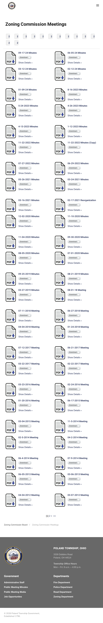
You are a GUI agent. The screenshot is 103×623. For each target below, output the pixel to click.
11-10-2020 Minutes (78, 216)
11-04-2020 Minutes (28, 237)
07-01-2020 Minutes (78, 253)
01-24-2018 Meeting (78, 327)
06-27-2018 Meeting (78, 311)
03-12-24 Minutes (27, 69)
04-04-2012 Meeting (29, 495)
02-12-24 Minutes (77, 69)
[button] (97, 5)
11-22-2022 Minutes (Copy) (82, 142)
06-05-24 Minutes (77, 53)
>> (54, 516)
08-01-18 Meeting (77, 290)
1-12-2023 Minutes (77, 126)
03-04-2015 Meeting (29, 421)
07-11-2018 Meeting (29, 311)
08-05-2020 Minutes (28, 253)
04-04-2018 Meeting (29, 327)
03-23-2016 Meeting (29, 384)
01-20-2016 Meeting (29, 400)
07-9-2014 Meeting (77, 458)
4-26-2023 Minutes (77, 105)
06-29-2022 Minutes (78, 163)
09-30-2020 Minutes (78, 237)
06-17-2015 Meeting (78, 400)
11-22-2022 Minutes (28, 142)
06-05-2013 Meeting (29, 474)
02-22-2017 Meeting (78, 363)
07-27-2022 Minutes (28, 163)
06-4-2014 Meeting (28, 458)
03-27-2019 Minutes (28, 290)
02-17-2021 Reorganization (82, 200)
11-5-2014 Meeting (77, 421)
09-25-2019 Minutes (28, 274)
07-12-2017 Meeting (29, 347)
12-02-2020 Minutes (28, 216)
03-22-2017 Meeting (29, 363)
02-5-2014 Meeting (28, 437)
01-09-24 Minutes (27, 89)
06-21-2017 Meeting (78, 347)
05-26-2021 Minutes (28, 179)
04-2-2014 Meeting (77, 437)
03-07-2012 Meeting (78, 495)
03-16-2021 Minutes (28, 200)
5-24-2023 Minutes (28, 105)
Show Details (24, 63)
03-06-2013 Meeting (78, 474)
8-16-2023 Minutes (77, 89)
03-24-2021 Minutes (78, 179)
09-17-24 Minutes (27, 53)
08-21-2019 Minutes (78, 274)
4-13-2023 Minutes (28, 126)
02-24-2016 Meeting (78, 384)
